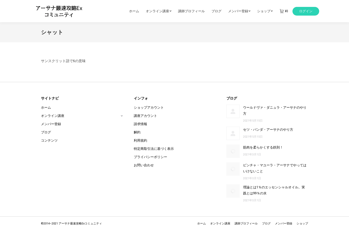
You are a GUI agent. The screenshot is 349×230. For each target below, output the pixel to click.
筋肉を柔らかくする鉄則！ (263, 147)
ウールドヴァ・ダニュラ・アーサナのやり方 (274, 111)
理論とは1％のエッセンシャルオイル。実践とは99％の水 (274, 190)
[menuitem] (137, 11)
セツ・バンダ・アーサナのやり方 (268, 130)
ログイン (305, 11)
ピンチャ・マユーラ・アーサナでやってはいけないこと (274, 168)
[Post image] (233, 111)
